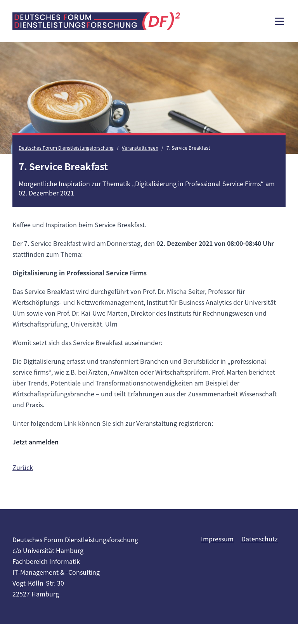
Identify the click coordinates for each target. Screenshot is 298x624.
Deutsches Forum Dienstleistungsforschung (66, 147)
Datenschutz (259, 538)
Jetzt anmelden (35, 441)
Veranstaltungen (140, 147)
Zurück (22, 467)
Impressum (217, 538)
